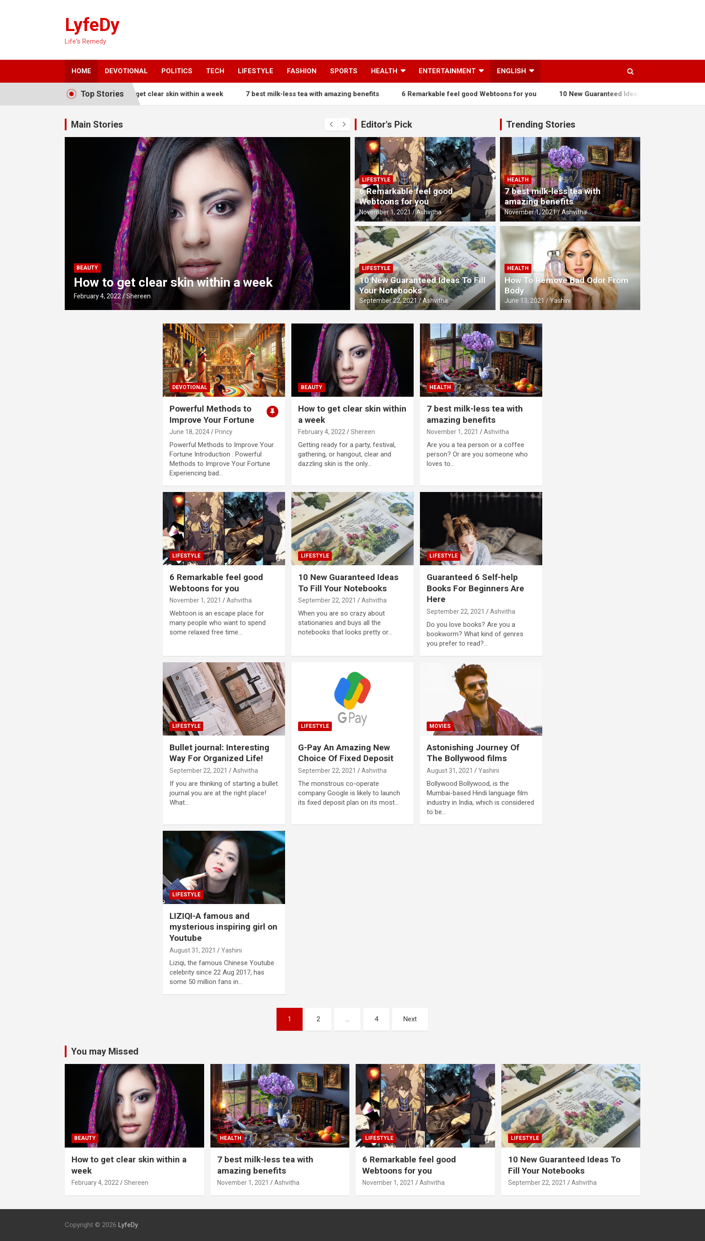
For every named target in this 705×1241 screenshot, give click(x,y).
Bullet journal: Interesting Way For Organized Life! (219, 753)
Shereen (138, 296)
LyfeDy (92, 24)
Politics (176, 71)
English (511, 71)
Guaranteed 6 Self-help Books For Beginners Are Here (475, 588)
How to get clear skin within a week (181, 94)
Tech (215, 71)
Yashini (560, 300)
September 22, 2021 (388, 300)
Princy (223, 431)
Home (81, 71)
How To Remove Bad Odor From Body (566, 285)
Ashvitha (429, 212)
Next (410, 1019)
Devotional (126, 71)
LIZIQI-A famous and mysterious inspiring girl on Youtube (223, 927)
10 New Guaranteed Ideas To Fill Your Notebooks (422, 285)
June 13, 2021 (524, 300)
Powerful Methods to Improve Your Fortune (212, 414)
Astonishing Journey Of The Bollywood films (473, 753)
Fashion (302, 71)
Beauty (87, 268)
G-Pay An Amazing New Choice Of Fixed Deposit (345, 753)
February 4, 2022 (97, 296)
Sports (343, 71)
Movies (440, 726)
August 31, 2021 (450, 770)
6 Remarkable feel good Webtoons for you (483, 94)
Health (384, 71)
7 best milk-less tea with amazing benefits (326, 94)
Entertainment (447, 71)
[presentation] (331, 124)
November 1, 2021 (385, 212)
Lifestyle (255, 71)
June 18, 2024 (190, 431)
